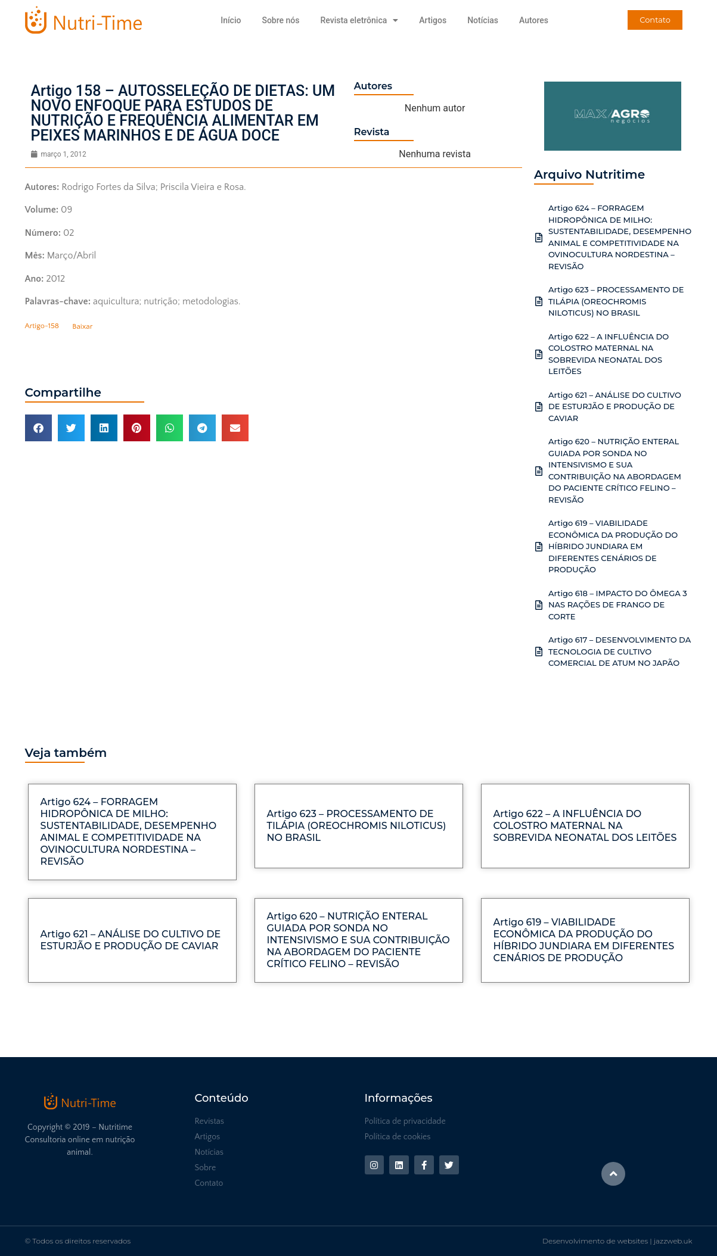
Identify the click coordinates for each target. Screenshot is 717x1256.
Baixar (82, 326)
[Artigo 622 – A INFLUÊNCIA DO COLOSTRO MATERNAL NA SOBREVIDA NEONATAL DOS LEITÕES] (539, 354)
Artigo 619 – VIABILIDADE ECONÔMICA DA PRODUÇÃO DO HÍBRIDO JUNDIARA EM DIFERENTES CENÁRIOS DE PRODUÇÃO (613, 546)
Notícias (482, 20)
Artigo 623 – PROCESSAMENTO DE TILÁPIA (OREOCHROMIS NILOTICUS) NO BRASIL (616, 301)
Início (231, 20)
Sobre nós (280, 20)
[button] (38, 427)
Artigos (432, 20)
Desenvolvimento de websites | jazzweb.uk (617, 1240)
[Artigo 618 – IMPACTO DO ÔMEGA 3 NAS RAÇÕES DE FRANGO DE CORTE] (539, 605)
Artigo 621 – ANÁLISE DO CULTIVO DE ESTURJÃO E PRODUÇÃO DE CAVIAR (614, 406)
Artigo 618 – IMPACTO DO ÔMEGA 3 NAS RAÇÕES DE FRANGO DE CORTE (617, 604)
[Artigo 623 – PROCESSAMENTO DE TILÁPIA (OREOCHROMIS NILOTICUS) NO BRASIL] (539, 301)
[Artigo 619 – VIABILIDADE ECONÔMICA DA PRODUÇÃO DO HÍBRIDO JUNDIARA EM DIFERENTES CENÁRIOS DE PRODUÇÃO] (539, 546)
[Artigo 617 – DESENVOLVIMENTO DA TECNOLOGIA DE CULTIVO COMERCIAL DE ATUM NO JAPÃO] (539, 651)
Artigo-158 (42, 326)
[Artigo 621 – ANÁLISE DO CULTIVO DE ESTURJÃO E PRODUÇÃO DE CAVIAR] (539, 407)
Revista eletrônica (359, 20)
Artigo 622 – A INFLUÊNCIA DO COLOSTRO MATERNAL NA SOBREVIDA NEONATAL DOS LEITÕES (585, 825)
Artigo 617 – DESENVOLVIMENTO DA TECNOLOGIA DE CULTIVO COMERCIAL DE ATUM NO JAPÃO (619, 651)
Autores (533, 20)
